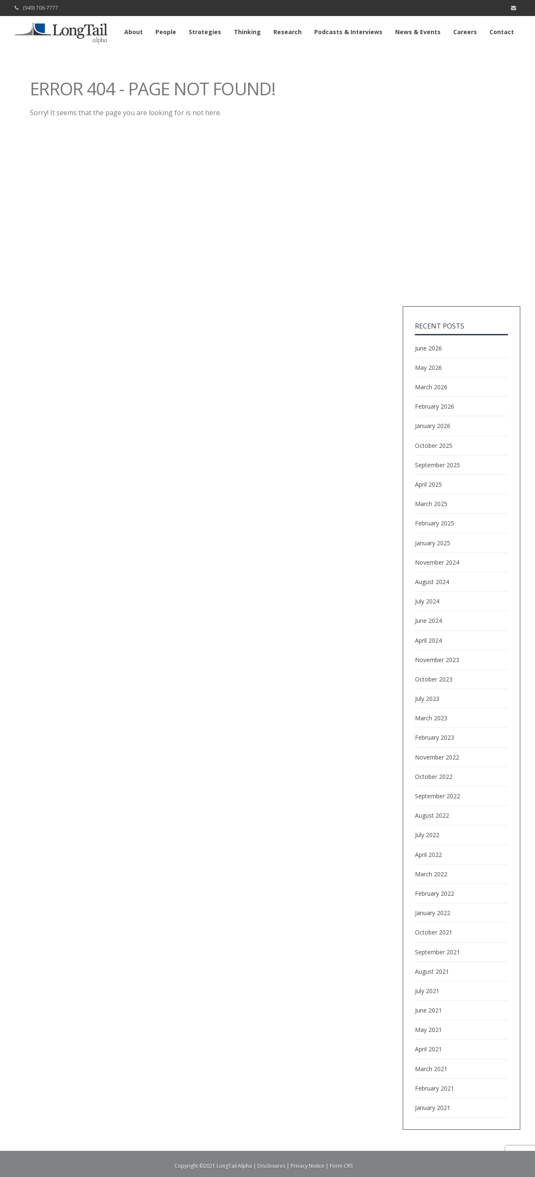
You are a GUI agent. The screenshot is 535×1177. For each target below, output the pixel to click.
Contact (502, 32)
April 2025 (428, 484)
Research (287, 32)
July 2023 (427, 699)
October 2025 (433, 446)
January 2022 (432, 913)
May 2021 (428, 1030)
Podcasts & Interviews (348, 32)
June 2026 (428, 348)
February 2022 (434, 893)
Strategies (205, 32)
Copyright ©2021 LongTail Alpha (213, 1165)
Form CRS (341, 1165)
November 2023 (437, 660)
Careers (465, 32)
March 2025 (431, 504)
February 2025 (434, 523)
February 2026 (434, 406)
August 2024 (432, 582)
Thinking (247, 32)
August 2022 (432, 815)
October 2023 (433, 679)
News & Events (418, 32)
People (165, 32)
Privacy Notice (307, 1165)
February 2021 (434, 1088)
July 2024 (427, 601)
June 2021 (428, 1010)
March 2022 (431, 874)
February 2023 (434, 737)
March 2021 (431, 1069)
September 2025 (437, 465)
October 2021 (433, 932)
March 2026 (431, 387)
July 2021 (427, 991)
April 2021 (428, 1049)
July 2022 (427, 835)
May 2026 (428, 368)
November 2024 (437, 562)
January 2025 (432, 543)
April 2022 (428, 855)
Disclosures (271, 1165)
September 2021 (437, 952)
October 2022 (433, 777)
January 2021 (432, 1108)
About (133, 32)
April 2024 (428, 640)
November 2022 (437, 757)
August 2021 (432, 971)
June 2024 (428, 621)
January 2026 (432, 426)
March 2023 (431, 718)
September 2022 (437, 796)
